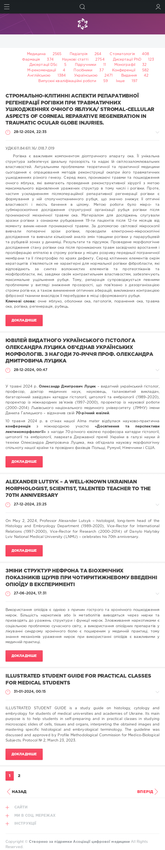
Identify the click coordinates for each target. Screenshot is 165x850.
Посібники (83, 70)
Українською (86, 75)
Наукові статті (75, 59)
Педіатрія (79, 54)
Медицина (36, 54)
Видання (129, 75)
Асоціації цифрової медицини (101, 841)
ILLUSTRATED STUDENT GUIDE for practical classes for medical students (78, 679)
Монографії (124, 64)
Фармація (31, 59)
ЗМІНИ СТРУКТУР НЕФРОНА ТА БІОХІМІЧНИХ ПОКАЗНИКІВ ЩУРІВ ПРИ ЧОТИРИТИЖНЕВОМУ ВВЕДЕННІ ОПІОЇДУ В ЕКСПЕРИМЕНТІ (81, 578)
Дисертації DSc (43, 64)
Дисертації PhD (127, 59)
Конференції (123, 70)
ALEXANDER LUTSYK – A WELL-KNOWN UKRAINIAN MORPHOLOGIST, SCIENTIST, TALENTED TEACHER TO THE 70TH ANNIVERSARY (78, 489)
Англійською (38, 75)
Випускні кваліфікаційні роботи (67, 81)
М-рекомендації (41, 70)
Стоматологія (122, 54)
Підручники (85, 64)
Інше (120, 81)
